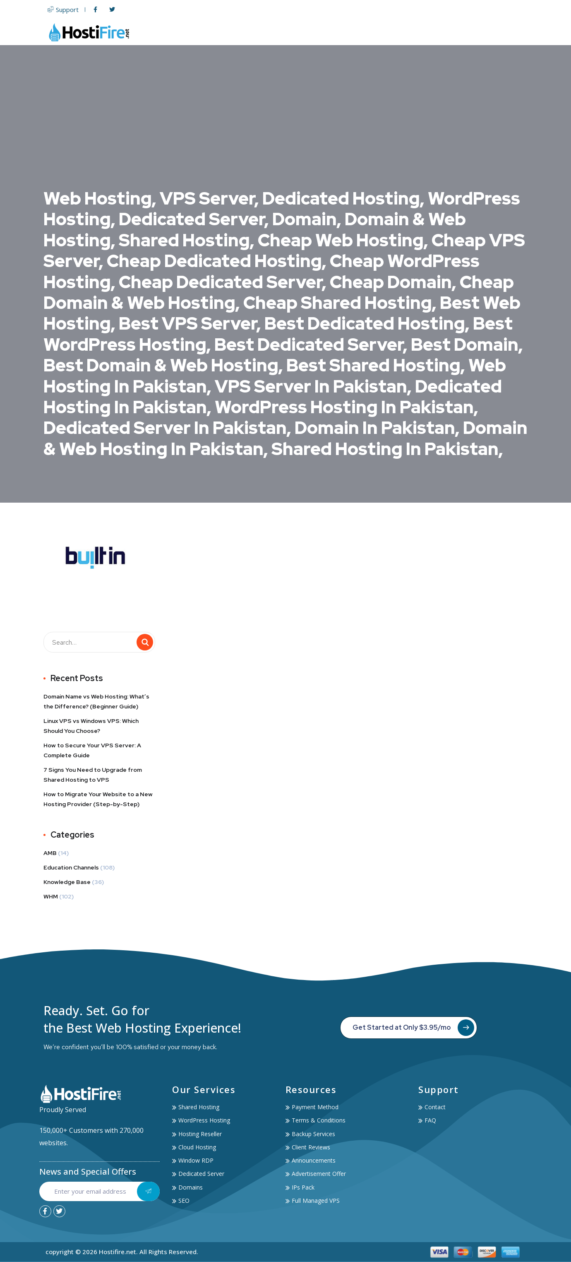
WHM (50, 896)
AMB (50, 853)
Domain (364, 32)
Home (231, 32)
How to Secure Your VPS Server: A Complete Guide (92, 750)
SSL (393, 32)
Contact (511, 32)
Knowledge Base (67, 882)
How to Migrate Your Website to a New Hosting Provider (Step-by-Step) (98, 799)
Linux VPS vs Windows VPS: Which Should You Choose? (91, 726)
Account (471, 32)
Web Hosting (276, 32)
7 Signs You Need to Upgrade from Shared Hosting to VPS (92, 774)
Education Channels (71, 867)
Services (426, 32)
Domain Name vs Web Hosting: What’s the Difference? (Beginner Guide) (96, 701)
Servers (326, 32)
